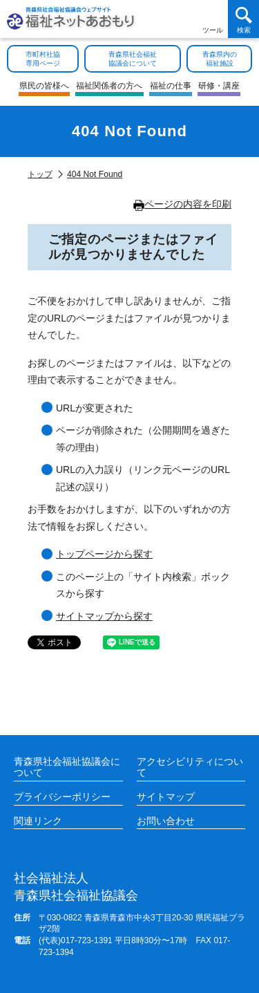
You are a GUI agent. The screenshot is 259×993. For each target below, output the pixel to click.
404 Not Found (94, 174)
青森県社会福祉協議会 (76, 886)
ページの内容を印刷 (182, 204)
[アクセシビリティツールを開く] (212, 19)
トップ (40, 174)
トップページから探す (104, 553)
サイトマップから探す (104, 616)
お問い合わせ (166, 820)
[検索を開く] (243, 19)
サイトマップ (166, 796)
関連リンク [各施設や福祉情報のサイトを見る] (38, 820)
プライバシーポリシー (62, 796)
